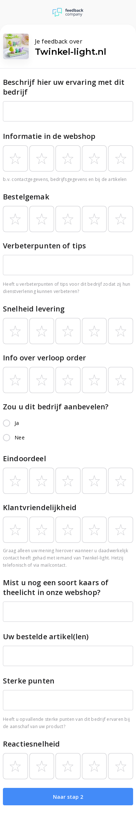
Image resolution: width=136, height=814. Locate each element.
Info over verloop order (44, 358)
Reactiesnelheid (31, 744)
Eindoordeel (24, 458)
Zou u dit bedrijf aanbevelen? (55, 407)
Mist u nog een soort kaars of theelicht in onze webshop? (55, 587)
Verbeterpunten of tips (44, 246)
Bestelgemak (26, 197)
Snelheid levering (34, 309)
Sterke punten (28, 681)
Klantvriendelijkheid (40, 507)
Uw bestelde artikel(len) (46, 636)
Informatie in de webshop (49, 136)
